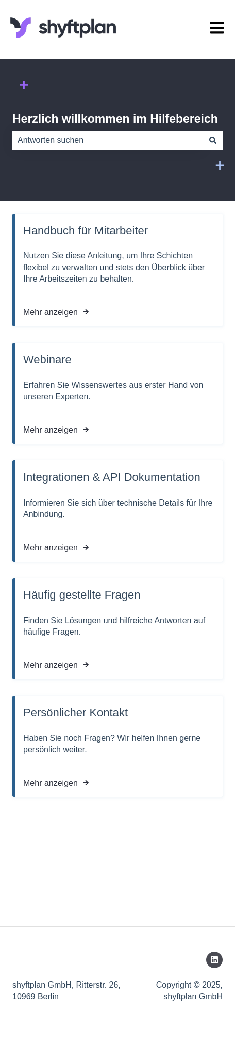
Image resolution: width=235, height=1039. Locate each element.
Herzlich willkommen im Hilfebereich (115, 118)
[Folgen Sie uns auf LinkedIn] (214, 960)
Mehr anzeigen (50, 312)
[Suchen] (213, 140)
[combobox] (107, 140)
